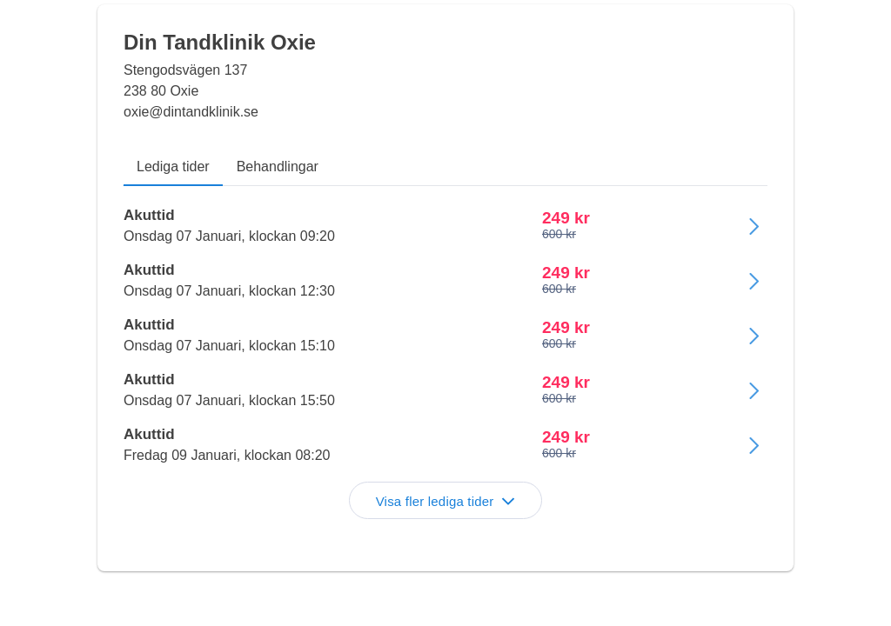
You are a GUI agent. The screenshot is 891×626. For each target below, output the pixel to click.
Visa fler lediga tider (446, 501)
